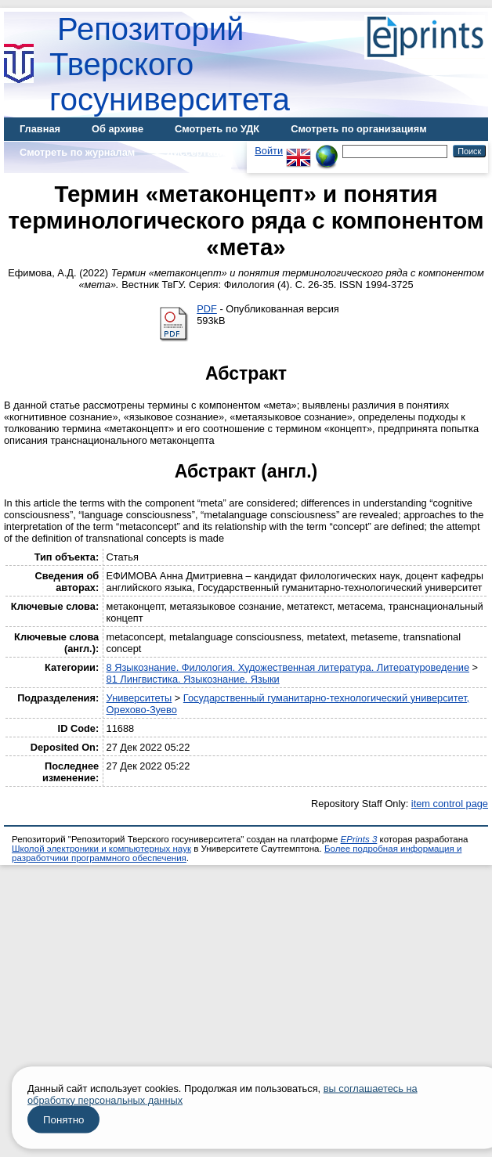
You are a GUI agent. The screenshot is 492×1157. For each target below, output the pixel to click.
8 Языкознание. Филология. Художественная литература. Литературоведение (288, 667)
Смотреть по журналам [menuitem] (77, 152)
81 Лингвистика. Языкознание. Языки (193, 679)
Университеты (139, 698)
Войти (269, 151)
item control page (449, 803)
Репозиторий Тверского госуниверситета (169, 64)
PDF (207, 309)
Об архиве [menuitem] (117, 129)
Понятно (63, 1120)
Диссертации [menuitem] (198, 152)
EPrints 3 (359, 839)
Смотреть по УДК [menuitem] (217, 129)
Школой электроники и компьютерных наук (101, 848)
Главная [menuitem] (40, 129)
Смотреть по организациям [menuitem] (359, 129)
